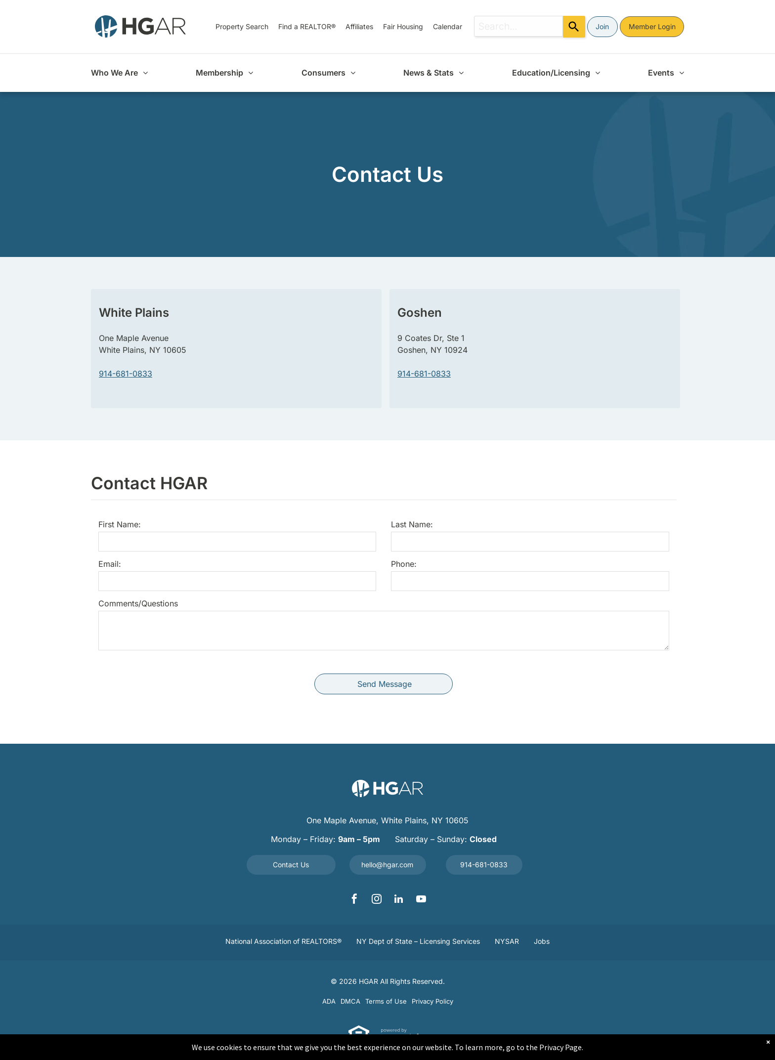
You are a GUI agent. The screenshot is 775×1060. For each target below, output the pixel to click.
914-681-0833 (125, 374)
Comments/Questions (138, 603)
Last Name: (412, 524)
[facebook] (354, 900)
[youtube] (421, 900)
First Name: (119, 524)
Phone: (404, 564)
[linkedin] (398, 900)
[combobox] (518, 26)
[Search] (574, 27)
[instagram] (376, 900)
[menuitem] (241, 26)
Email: (109, 564)
